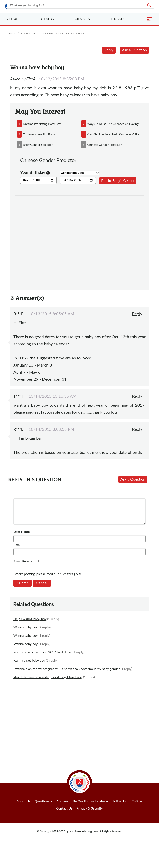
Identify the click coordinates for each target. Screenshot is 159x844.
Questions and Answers (51, 806)
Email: (17, 550)
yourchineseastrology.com (82, 836)
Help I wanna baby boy (29, 624)
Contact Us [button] (64, 813)
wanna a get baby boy (29, 665)
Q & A (24, 33)
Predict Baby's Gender (117, 181)
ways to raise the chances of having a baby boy (114, 124)
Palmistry (82, 19)
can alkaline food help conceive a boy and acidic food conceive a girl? (114, 134)
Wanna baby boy (26, 632)
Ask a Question (134, 50)
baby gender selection (38, 144)
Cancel (41, 588)
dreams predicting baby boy (42, 124)
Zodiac (12, 19)
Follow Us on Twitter (127, 806)
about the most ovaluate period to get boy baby (47, 682)
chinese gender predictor (104, 144)
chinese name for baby (39, 134)
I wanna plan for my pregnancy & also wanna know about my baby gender (66, 674)
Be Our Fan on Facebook (90, 806)
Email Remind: (23, 566)
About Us (23, 806)
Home (13, 33)
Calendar (46, 19)
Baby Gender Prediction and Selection (58, 33)
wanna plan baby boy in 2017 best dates (42, 657)
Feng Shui (118, 19)
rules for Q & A (70, 579)
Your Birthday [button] (35, 173)
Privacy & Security (89, 813)
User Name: (21, 537)
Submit (22, 588)
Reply (108, 50)
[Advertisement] (79, 240)
